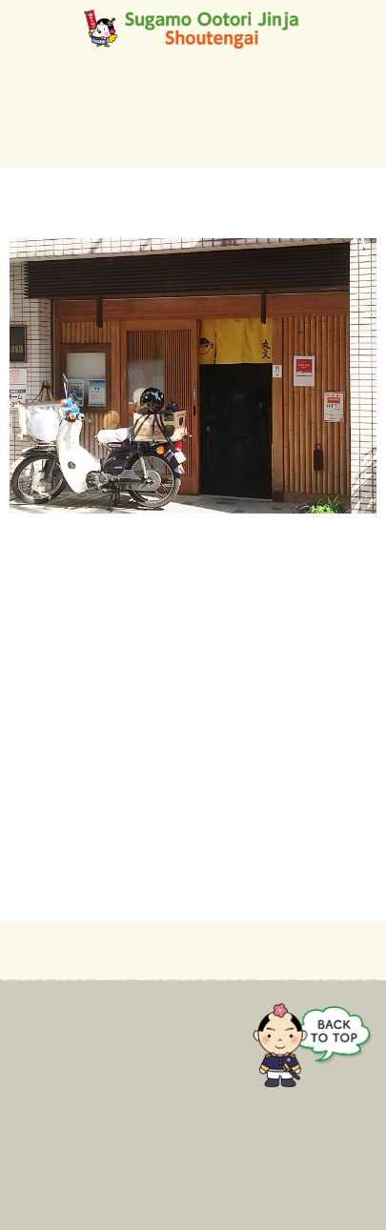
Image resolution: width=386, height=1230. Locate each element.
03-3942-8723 (51, 654)
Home (28, 1022)
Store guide (46, 1073)
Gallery (32, 1126)
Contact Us (45, 1152)
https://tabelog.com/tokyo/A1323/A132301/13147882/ (167, 726)
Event (28, 1100)
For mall (35, 1048)
